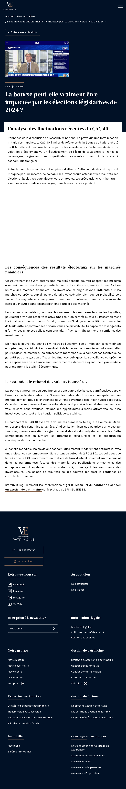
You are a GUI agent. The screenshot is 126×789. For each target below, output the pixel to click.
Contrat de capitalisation (86, 671)
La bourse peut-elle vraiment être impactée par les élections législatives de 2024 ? (56, 21)
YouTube (15, 604)
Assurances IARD (81, 761)
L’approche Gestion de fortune (89, 705)
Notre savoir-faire (18, 665)
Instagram (16, 598)
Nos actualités (26, 16)
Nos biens (14, 745)
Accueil (9, 16)
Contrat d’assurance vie (85, 665)
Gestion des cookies (83, 637)
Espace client (23, 561)
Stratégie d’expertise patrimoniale (28, 705)
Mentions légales (81, 627)
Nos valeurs (15, 671)
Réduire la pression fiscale (23, 723)
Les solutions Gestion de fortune (90, 711)
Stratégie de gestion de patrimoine (92, 659)
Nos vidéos (77, 589)
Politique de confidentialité (87, 632)
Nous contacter (24, 549)
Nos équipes (15, 677)
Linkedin (15, 591)
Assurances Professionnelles (88, 755)
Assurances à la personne (86, 767)
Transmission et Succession (24, 711)
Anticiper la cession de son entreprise (30, 717)
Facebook (16, 585)
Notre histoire (16, 659)
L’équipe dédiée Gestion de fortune (92, 717)
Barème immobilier (19, 751)
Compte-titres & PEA (83, 677)
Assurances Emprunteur (85, 773)
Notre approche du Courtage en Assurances (90, 747)
